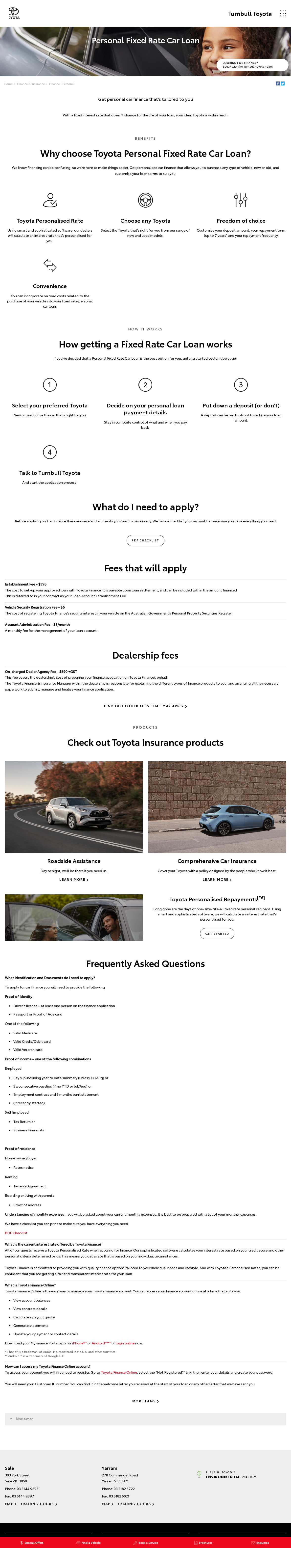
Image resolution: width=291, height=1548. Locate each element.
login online (125, 1343)
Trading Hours (37, 1504)
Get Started (217, 934)
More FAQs (144, 1401)
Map (9, 1504)
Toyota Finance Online (119, 1372)
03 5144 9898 (28, 1489)
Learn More (72, 879)
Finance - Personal (62, 83)
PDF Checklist (145, 540)
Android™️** (101, 1343)
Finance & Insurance (31, 83)
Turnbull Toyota (249, 13)
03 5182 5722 (124, 1489)
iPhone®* (79, 1343)
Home (8, 83)
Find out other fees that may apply (144, 706)
